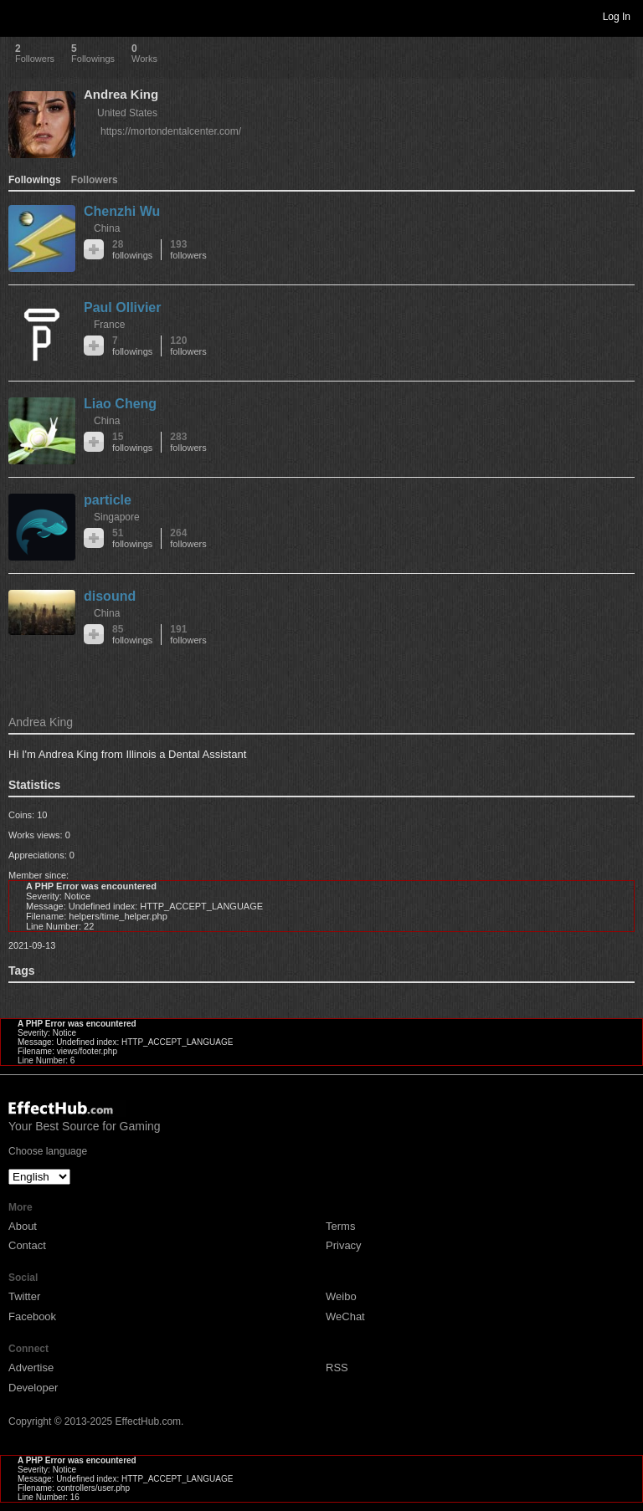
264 (188, 538)
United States (127, 113)
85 (132, 634)
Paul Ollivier (122, 307)
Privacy (344, 1245)
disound (110, 596)
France (109, 324)
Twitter (24, 1296)
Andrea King (121, 94)
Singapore (117, 517)
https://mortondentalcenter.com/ (170, 131)
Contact (27, 1245)
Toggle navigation (20, 16)
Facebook (32, 1316)
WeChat (345, 1316)
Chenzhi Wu (122, 211)
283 (188, 442)
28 (132, 249)
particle (107, 500)
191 (188, 634)
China (107, 228)
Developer (33, 1387)
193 (188, 249)
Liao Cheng (120, 404)
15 (132, 442)
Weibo (341, 1296)
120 (188, 345)
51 (132, 538)
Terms (340, 1226)
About (22, 1226)
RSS (337, 1367)
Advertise (31, 1367)
